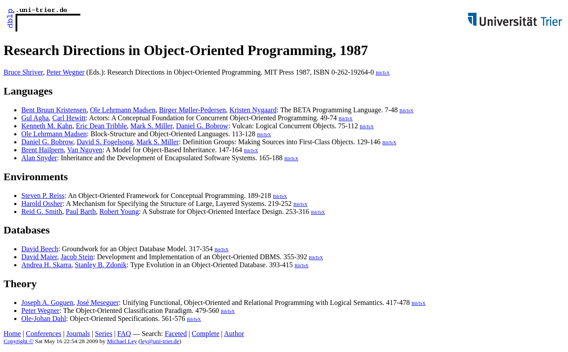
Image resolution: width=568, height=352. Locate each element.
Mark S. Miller (151, 126)
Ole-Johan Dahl (43, 318)
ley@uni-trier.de (160, 341)
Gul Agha (35, 118)
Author (234, 333)
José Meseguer (98, 302)
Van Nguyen (85, 150)
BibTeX (383, 73)
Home (12, 333)
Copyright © (19, 341)
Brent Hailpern (42, 150)
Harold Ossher (42, 203)
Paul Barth (81, 211)
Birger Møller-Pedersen (192, 110)
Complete (205, 333)
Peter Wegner (66, 72)
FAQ (124, 333)
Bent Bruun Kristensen (54, 110)
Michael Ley (122, 341)
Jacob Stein (77, 257)
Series (103, 333)
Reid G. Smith (41, 211)
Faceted (176, 333)
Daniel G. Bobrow (202, 126)
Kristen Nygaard (252, 110)
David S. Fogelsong (105, 142)
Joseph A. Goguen (47, 302)
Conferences (43, 333)
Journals (78, 333)
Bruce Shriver (23, 72)
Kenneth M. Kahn (46, 126)
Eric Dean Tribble (101, 126)
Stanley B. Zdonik (100, 265)
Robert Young (119, 211)
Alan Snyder (39, 158)
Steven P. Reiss (42, 195)
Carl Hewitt (69, 118)
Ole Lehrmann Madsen (123, 110)
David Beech (39, 249)
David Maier (39, 257)
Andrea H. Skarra (46, 265)
